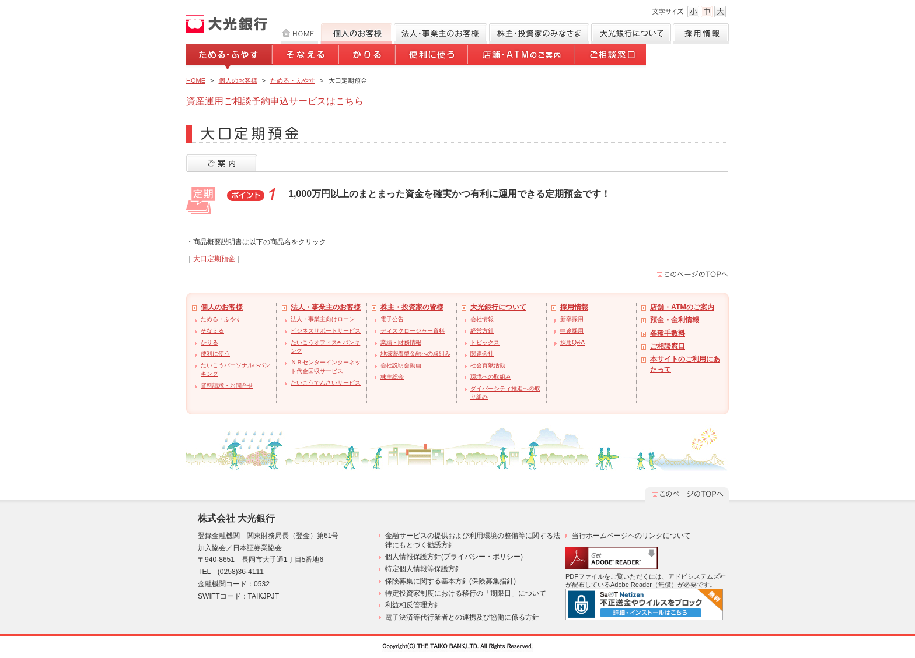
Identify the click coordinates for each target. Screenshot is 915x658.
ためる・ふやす (229, 56)
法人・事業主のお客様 (326, 307)
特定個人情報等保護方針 (423, 569)
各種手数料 (667, 333)
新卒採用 (572, 319)
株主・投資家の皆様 (411, 307)
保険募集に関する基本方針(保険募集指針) (450, 581)
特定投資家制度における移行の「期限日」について (465, 593)
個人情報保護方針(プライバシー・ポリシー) (454, 557)
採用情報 (701, 33)
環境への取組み (490, 377)
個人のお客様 (356, 33)
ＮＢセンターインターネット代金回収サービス (326, 366)
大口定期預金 (214, 259)
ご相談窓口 (611, 56)
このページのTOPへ (692, 273)
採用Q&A (572, 342)
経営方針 (482, 331)
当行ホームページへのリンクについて (631, 536)
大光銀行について (631, 33)
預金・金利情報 (674, 320)
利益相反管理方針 (413, 605)
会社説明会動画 (400, 365)
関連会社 (482, 353)
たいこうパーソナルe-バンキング (235, 369)
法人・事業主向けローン (323, 319)
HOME (299, 33)
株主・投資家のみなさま (539, 33)
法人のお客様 (440, 33)
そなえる (306, 56)
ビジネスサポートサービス (326, 331)
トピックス (485, 342)
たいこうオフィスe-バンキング (325, 346)
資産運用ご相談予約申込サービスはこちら (275, 101)
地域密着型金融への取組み (415, 353)
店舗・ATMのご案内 (522, 56)
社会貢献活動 (487, 365)
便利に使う (432, 56)
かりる (368, 56)
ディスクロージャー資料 (412, 331)
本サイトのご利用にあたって (685, 364)
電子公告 (392, 319)
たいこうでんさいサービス (326, 382)
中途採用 (572, 331)
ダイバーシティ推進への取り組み (505, 392)
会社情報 (482, 319)
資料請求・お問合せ (227, 385)
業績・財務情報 (400, 342)
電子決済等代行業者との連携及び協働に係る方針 (462, 617)
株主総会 (392, 377)
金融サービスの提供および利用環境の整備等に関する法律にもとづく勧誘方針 (472, 540)
